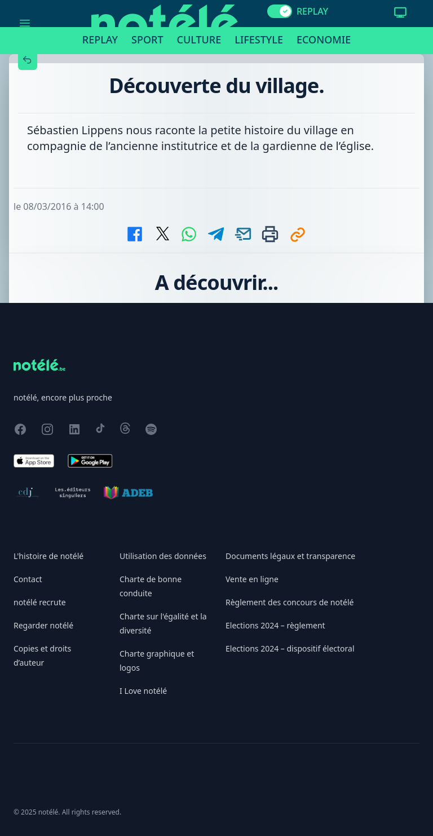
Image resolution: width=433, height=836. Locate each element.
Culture (199, 39)
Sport (147, 39)
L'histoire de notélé (48, 556)
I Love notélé (143, 690)
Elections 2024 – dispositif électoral (290, 648)
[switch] (279, 11)
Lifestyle (259, 39)
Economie (324, 39)
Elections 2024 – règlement (275, 625)
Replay (100, 39)
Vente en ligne (252, 579)
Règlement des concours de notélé (290, 602)
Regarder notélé (43, 625)
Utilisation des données (163, 556)
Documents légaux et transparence (290, 556)
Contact (28, 579)
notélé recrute (40, 602)
